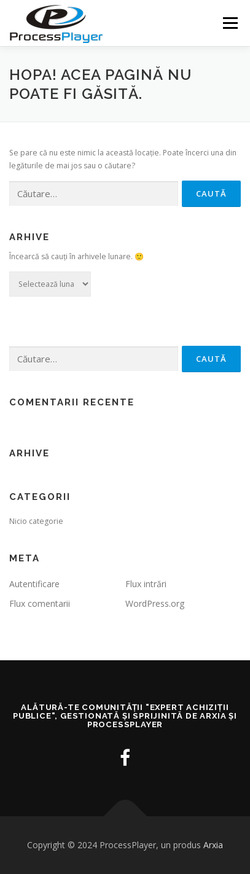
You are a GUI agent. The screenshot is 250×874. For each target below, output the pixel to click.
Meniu (230, 23)
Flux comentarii (39, 603)
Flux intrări (145, 584)
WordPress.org (154, 603)
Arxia (213, 845)
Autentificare (34, 584)
